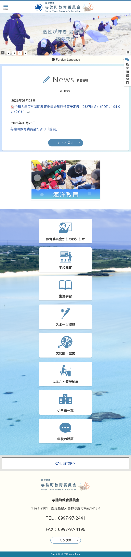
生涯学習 (65, 296)
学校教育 (65, 268)
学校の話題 (65, 439)
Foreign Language (66, 59)
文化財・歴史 (65, 353)
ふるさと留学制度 (65, 382)
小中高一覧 (65, 410)
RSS (67, 91)
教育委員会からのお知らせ (65, 239)
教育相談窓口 (127, 71)
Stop (128, 52)
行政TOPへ (65, 463)
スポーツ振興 (65, 325)
